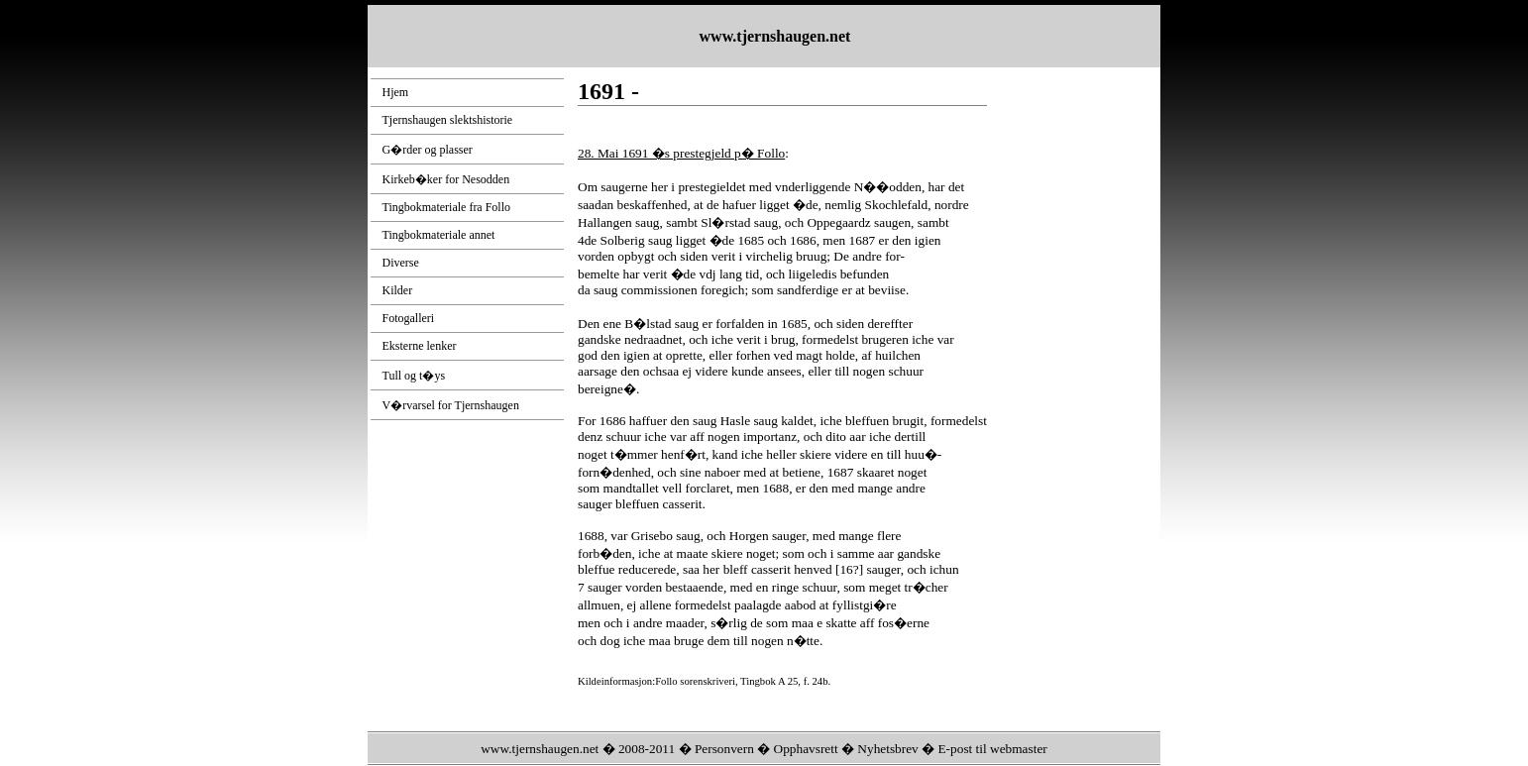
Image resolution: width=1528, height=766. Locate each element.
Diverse (400, 263)
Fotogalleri (408, 318)
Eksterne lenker (419, 346)
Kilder (397, 290)
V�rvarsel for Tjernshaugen (450, 405)
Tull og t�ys (414, 376)
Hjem (395, 92)
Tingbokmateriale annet (438, 235)
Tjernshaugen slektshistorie (447, 120)
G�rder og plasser (427, 150)
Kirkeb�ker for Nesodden (446, 179)
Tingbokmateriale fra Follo (446, 207)
